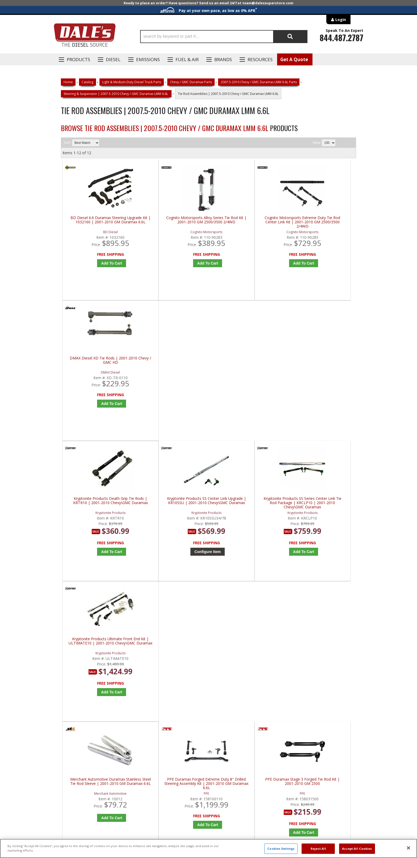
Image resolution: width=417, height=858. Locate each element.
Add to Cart (100, 263)
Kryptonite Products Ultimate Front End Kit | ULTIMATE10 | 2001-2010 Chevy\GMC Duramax (321, 365)
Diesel (113, 59)
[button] (223, 36)
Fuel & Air (187, 59)
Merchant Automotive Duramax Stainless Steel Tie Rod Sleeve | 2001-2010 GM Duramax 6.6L (99, 509)
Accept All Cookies (357, 849)
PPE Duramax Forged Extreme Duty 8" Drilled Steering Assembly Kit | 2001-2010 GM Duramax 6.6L (173, 509)
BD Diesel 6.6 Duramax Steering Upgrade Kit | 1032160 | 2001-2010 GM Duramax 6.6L (99, 222)
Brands (223, 59)
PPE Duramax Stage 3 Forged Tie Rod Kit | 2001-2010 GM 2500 (247, 507)
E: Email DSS (71, 685)
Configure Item (174, 415)
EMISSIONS (148, 59)
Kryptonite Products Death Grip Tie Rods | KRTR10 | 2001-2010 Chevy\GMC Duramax (99, 365)
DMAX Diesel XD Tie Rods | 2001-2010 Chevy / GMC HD (320, 220)
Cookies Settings (280, 849)
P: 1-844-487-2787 (77, 670)
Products (78, 59)
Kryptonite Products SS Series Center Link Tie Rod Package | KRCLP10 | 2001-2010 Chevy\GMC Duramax (247, 365)
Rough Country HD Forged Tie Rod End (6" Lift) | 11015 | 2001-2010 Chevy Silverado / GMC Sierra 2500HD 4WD (321, 509)
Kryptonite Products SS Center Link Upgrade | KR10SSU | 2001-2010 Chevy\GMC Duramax (173, 365)
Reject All (318, 849)
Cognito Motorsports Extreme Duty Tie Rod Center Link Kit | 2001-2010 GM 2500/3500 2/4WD (247, 222)
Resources (260, 59)
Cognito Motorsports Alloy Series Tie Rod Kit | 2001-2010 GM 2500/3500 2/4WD (173, 222)
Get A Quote (294, 59)
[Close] (408, 848)
